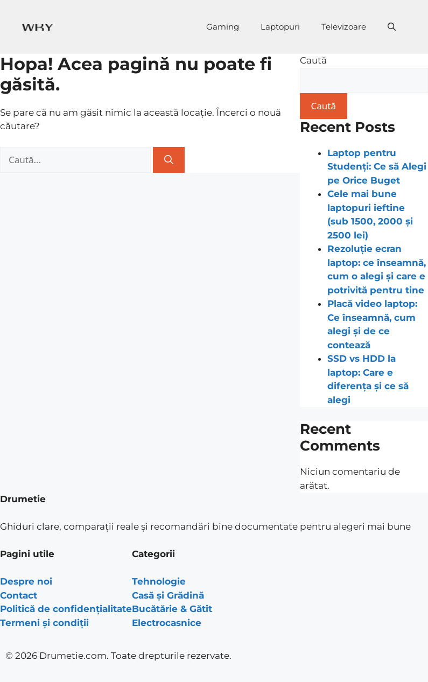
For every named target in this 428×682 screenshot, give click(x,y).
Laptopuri (280, 27)
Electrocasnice (166, 622)
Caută (313, 60)
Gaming (222, 27)
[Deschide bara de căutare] (391, 27)
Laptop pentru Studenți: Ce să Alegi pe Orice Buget (376, 166)
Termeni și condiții (44, 622)
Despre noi (26, 581)
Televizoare (343, 27)
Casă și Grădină (168, 595)
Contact (18, 595)
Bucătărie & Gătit (172, 608)
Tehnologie (159, 581)
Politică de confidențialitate (66, 608)
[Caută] (169, 160)
